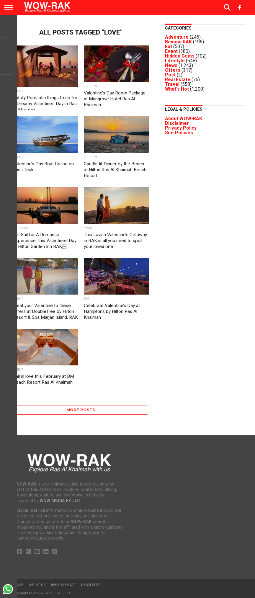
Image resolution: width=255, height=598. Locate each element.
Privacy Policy (181, 128)
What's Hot (177, 89)
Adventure (177, 37)
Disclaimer (177, 123)
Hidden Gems (179, 56)
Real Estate (177, 79)
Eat (168, 46)
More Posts (80, 410)
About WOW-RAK (183, 118)
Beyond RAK (178, 42)
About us (37, 585)
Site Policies (179, 132)
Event (171, 51)
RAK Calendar (63, 585)
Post (170, 75)
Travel (172, 84)
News (171, 65)
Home (18, 585)
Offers (172, 70)
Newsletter (91, 585)
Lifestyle (175, 60)
